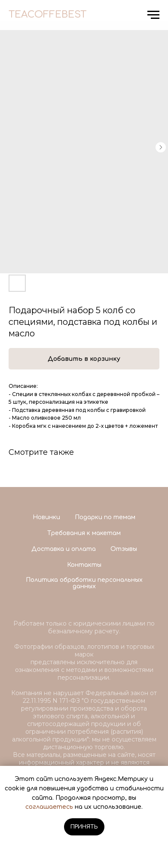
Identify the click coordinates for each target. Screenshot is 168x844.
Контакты (84, 565)
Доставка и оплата (63, 549)
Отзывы (123, 549)
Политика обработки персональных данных (84, 583)
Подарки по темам (105, 517)
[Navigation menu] (153, 15)
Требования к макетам (84, 533)
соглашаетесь (49, 807)
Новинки (46, 517)
